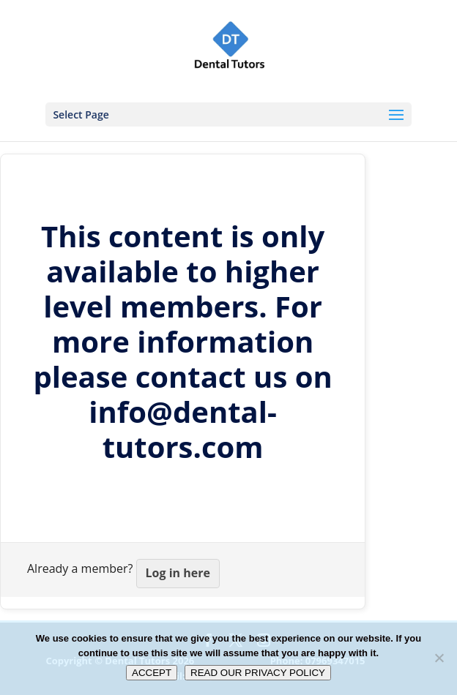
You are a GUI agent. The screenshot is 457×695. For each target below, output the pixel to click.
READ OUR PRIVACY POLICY (257, 672)
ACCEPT (151, 672)
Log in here (178, 573)
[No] (438, 657)
